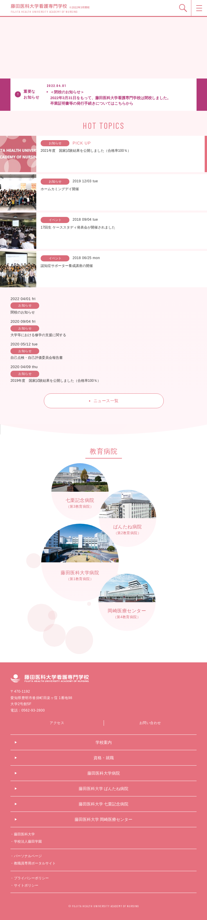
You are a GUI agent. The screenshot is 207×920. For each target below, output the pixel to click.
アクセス (57, 723)
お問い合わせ (150, 723)
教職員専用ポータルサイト (35, 863)
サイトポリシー (26, 885)
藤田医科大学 (24, 834)
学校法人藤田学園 (28, 841)
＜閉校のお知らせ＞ (120, 98)
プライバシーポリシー (31, 878)
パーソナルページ (28, 856)
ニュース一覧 (106, 400)
